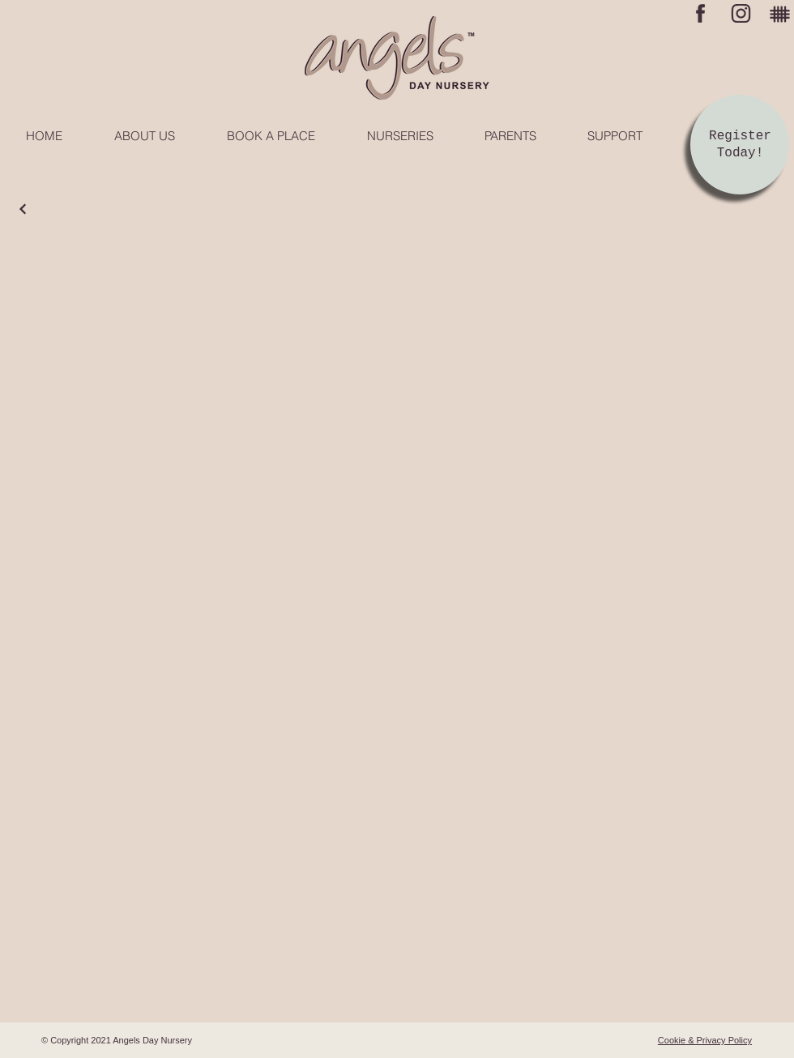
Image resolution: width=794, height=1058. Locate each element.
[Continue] (23, 209)
